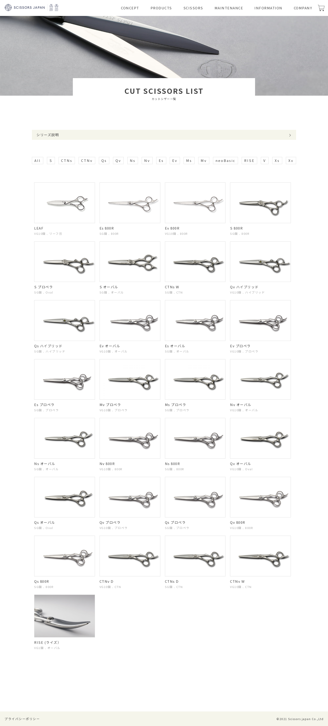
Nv (147, 160)
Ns (133, 160)
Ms (189, 160)
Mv (204, 160)
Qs (104, 160)
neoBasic (225, 160)
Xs (277, 160)
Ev (174, 160)
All (37, 160)
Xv (291, 160)
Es (161, 160)
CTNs (66, 160)
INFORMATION (268, 7)
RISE (249, 160)
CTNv (87, 160)
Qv (118, 160)
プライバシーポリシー (22, 718)
